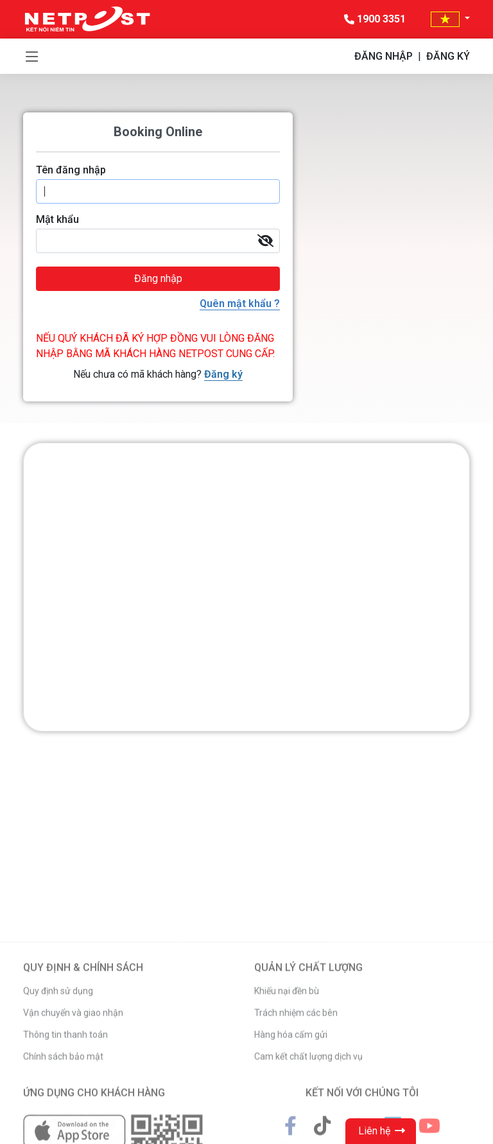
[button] (450, 19)
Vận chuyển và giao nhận (73, 1106)
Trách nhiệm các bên (296, 1106)
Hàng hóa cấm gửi (290, 1127)
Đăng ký (223, 374)
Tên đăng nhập (71, 170)
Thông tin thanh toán (65, 1127)
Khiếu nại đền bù (286, 1084)
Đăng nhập (158, 278)
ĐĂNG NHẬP (383, 56)
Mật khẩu (57, 219)
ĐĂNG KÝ (448, 56)
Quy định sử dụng (58, 1084)
